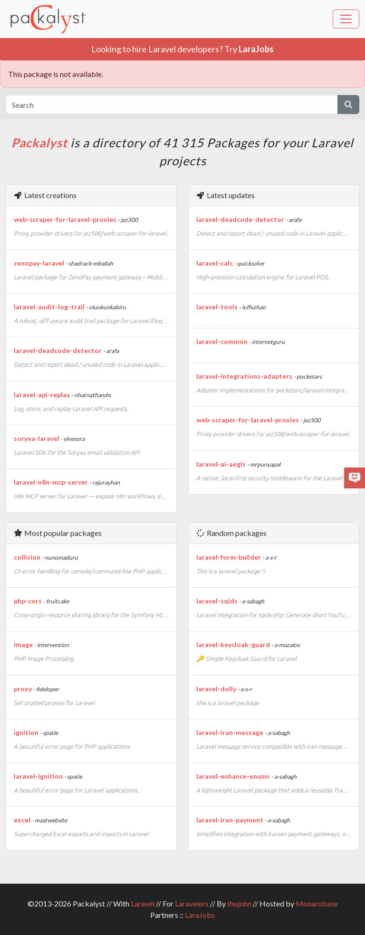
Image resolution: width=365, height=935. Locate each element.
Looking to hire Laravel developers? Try (182, 49)
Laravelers (192, 903)
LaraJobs (200, 914)
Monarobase (317, 903)
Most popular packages (57, 532)
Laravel (142, 903)
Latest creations (45, 195)
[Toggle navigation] (346, 19)
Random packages (231, 532)
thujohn (239, 903)
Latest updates (225, 195)
